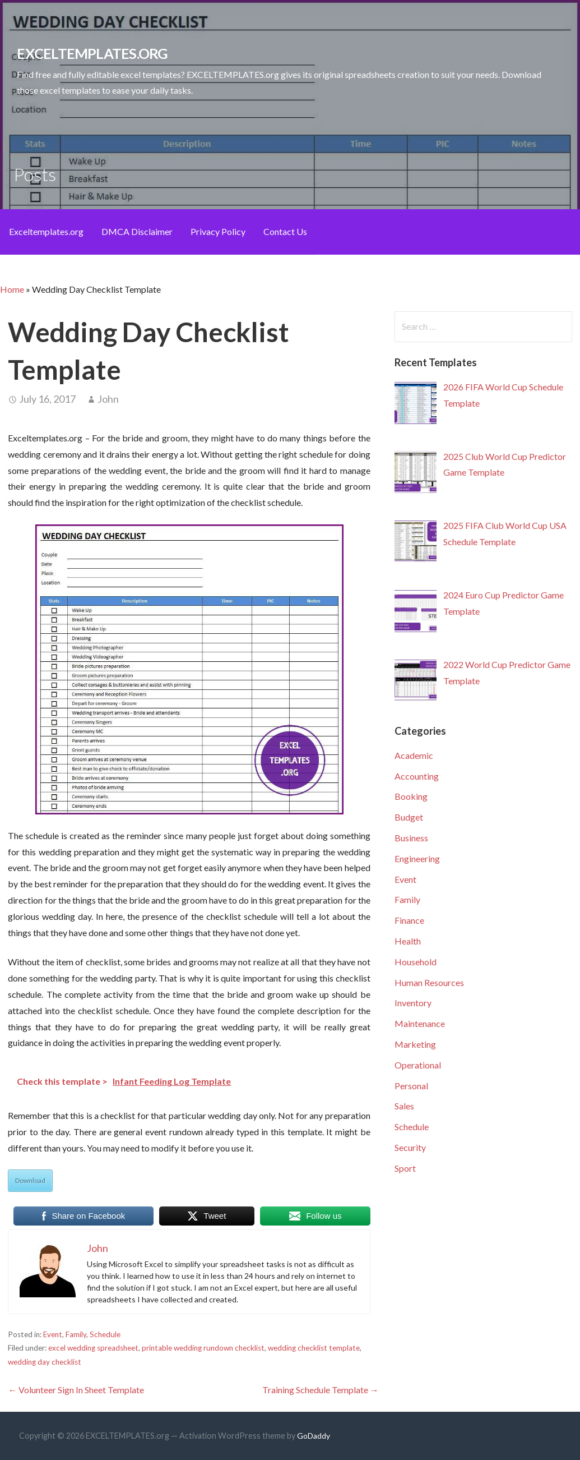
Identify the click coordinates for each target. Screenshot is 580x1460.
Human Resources (429, 982)
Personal (411, 1085)
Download (30, 1180)
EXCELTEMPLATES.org (92, 53)
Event (52, 1334)
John (108, 399)
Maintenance (420, 1023)
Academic (414, 755)
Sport (405, 1168)
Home (12, 289)
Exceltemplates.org (46, 231)
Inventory (413, 1002)
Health (408, 941)
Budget (409, 817)
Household (416, 961)
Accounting (417, 776)
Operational (418, 1065)
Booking (411, 796)
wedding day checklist (44, 1361)
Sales (404, 1105)
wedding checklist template (314, 1347)
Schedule (105, 1334)
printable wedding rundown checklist (203, 1347)
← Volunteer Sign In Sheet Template (76, 1389)
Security (410, 1147)
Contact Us (285, 231)
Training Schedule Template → (320, 1389)
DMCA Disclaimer (137, 231)
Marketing (415, 1044)
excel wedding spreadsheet (93, 1347)
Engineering (417, 858)
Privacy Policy (218, 231)
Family (76, 1334)
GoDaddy (313, 1435)
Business (411, 837)
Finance (409, 920)
